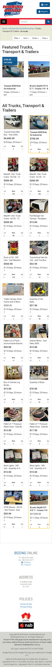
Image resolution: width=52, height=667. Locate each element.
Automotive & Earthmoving (21, 28)
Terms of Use (26, 604)
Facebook (26, 562)
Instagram (26, 565)
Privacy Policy (26, 607)
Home (4, 28)
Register (43, 11)
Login (44, 4)
